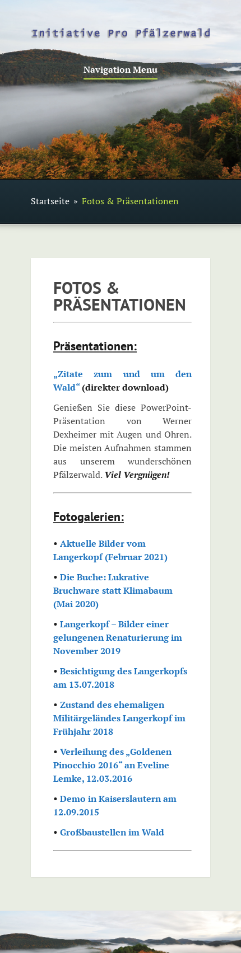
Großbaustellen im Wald (112, 832)
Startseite (50, 201)
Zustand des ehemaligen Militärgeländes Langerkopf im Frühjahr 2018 (119, 718)
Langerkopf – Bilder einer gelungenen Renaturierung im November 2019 (117, 637)
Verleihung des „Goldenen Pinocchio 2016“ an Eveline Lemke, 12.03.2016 (112, 765)
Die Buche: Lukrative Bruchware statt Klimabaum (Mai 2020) (113, 590)
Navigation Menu (120, 70)
